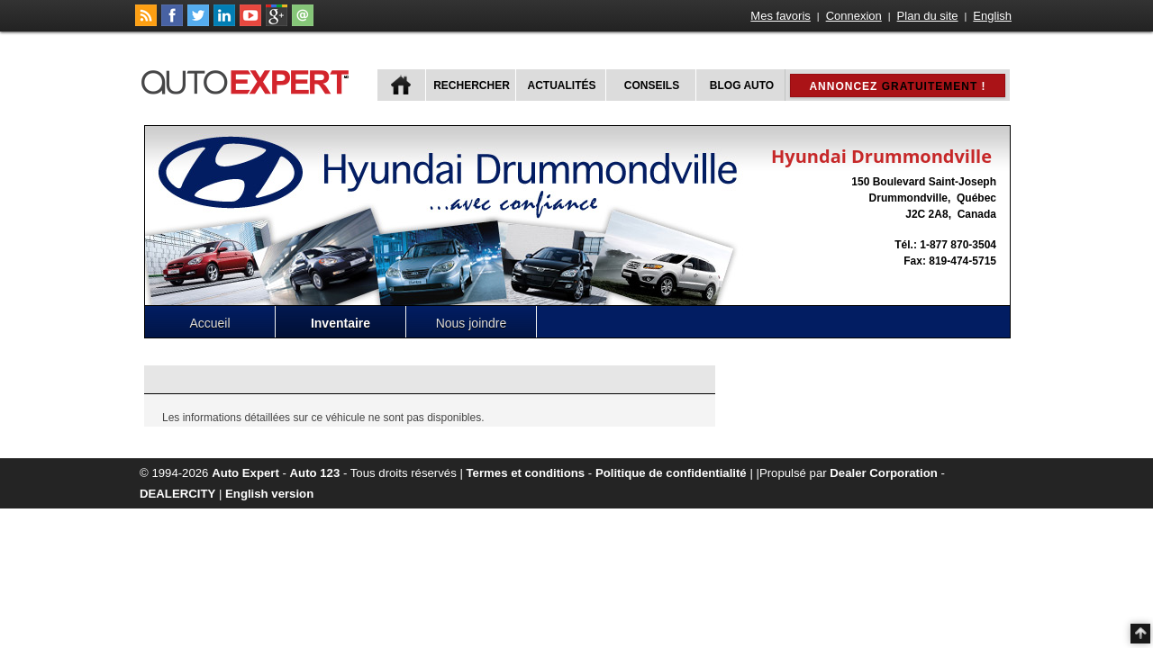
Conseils (651, 85)
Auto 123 (315, 473)
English (992, 15)
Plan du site (927, 15)
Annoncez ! (897, 86)
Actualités (562, 85)
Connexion (854, 15)
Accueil (209, 323)
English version (269, 493)
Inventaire (340, 323)
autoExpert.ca (249, 79)
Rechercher (471, 85)
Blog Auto (742, 85)
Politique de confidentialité (671, 473)
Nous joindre (471, 323)
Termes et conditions (526, 473)
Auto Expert (245, 473)
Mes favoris (780, 15)
